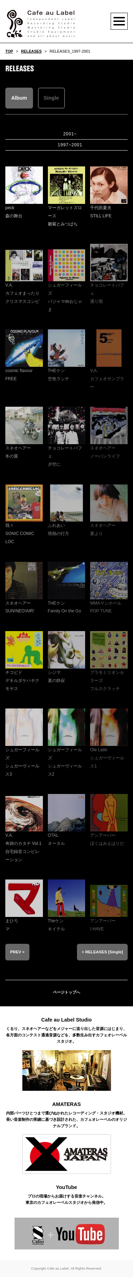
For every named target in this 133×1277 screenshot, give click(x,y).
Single (51, 98)
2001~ (70, 133)
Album (19, 98)
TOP (9, 51)
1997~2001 (70, 144)
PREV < (17, 952)
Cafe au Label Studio (66, 1020)
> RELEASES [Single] (102, 952)
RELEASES (31, 51)
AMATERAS (66, 1104)
